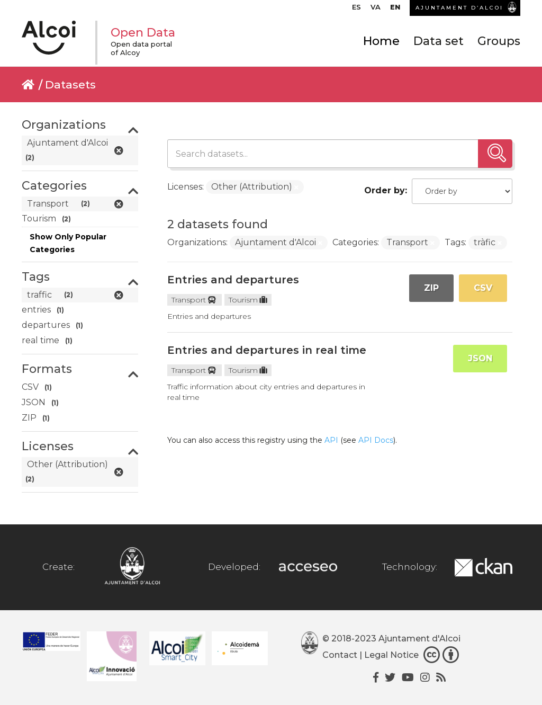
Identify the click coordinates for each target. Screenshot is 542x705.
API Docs (375, 440)
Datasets (70, 84)
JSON (480, 358)
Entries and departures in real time (266, 350)
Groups (498, 41)
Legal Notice (391, 655)
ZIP (431, 288)
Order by (384, 190)
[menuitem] (356, 9)
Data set (438, 41)
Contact (339, 655)
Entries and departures (233, 279)
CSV (483, 288)
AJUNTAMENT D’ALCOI (459, 7)
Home (381, 41)
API (331, 440)
